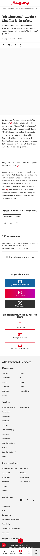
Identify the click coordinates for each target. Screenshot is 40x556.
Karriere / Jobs (7, 473)
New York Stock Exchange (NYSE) (24, 211)
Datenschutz (6, 515)
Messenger (6, 416)
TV (21, 378)
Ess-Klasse (6, 434)
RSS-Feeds (5, 421)
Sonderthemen (25, 482)
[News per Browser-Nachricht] (20, 346)
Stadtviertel (6, 378)
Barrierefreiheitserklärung (11, 519)
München (5, 373)
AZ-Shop (23, 473)
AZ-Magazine (24, 477)
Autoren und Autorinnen (10, 468)
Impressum (6, 506)
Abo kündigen (6, 524)
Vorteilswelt (6, 439)
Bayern (4, 382)
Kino (13, 8)
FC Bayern (5, 387)
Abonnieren (6, 477)
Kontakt (4, 491)
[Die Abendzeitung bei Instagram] (20, 293)
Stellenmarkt (24, 407)
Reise (22, 387)
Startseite (4, 8)
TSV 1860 (5, 391)
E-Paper (5, 486)
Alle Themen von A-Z (9, 407)
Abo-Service (6, 482)
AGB (3, 510)
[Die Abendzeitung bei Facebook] (20, 283)
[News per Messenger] (20, 325)
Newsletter (6, 412)
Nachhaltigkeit (25, 391)
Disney (33, 144)
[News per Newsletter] (20, 336)
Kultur (9, 8)
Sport (22, 373)
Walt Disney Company (12, 216)
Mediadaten (24, 468)
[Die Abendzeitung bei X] (20, 304)
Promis (4, 395)
